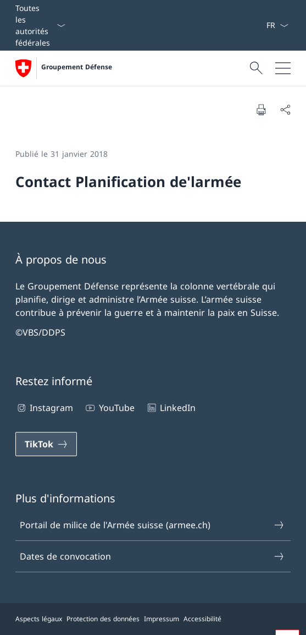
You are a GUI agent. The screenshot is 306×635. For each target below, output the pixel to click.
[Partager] (285, 109)
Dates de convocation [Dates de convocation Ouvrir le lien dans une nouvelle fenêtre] (152, 556)
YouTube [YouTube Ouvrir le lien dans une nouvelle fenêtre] (109, 408)
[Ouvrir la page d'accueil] (63, 68)
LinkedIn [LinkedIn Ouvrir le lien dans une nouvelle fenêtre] (171, 408)
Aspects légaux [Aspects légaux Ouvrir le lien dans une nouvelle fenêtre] (38, 618)
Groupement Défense (76, 67)
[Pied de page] (153, 619)
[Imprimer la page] (261, 109)
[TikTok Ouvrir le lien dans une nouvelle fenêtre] (46, 444)
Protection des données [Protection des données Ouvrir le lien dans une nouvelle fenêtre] (103, 618)
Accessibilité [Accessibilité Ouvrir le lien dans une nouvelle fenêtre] (202, 618)
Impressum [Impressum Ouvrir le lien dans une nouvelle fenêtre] (161, 618)
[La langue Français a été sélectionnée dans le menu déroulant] (277, 25)
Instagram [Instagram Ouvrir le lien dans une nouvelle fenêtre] (44, 408)
